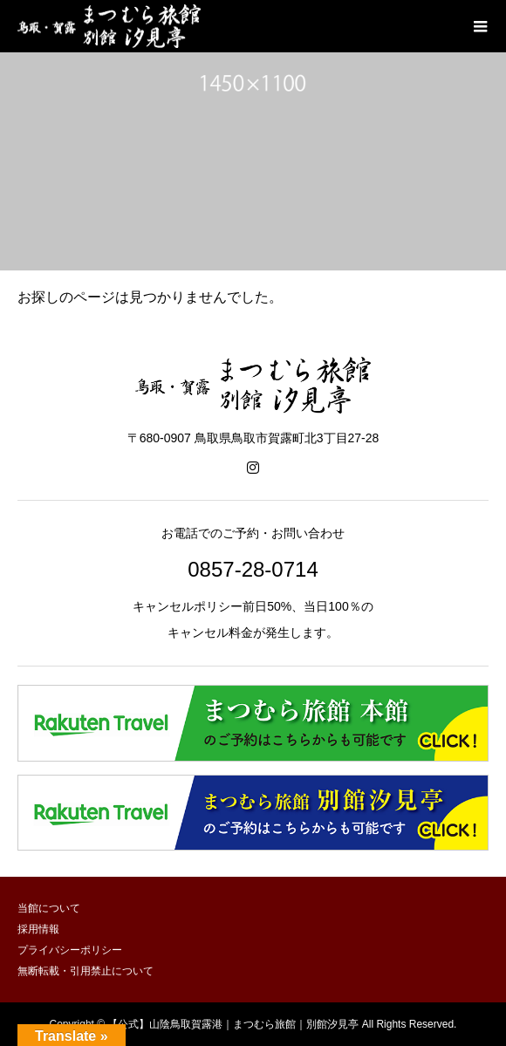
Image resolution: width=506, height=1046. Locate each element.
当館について (48, 908)
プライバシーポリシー (69, 950)
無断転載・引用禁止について (85, 971)
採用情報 (38, 929)
